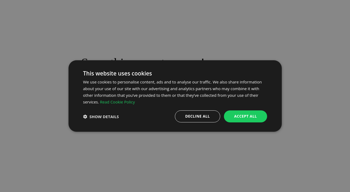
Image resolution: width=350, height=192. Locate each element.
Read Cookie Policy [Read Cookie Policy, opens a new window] (117, 102)
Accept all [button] (245, 116)
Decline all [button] (197, 116)
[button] (101, 116)
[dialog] (175, 96)
